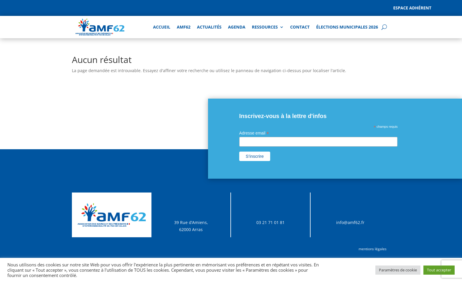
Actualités (209, 27)
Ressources (265, 27)
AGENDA (236, 27)
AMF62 (184, 27)
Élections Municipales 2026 (347, 27)
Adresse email (254, 133)
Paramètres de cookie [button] (398, 270)
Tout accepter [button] (439, 270)
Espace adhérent (412, 8)
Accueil (161, 27)
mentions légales (373, 248)
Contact (300, 27)
